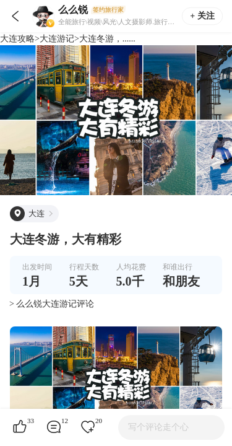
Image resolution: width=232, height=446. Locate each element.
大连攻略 (17, 38)
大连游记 (57, 38)
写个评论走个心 (158, 427)
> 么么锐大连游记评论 (51, 303)
